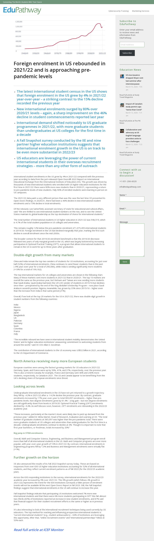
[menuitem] (118, 11)
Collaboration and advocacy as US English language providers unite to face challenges (133, 135)
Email (123, 208)
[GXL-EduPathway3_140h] (22, 11)
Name (123, 195)
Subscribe (127, 52)
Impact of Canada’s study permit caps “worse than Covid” (134, 107)
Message (124, 222)
